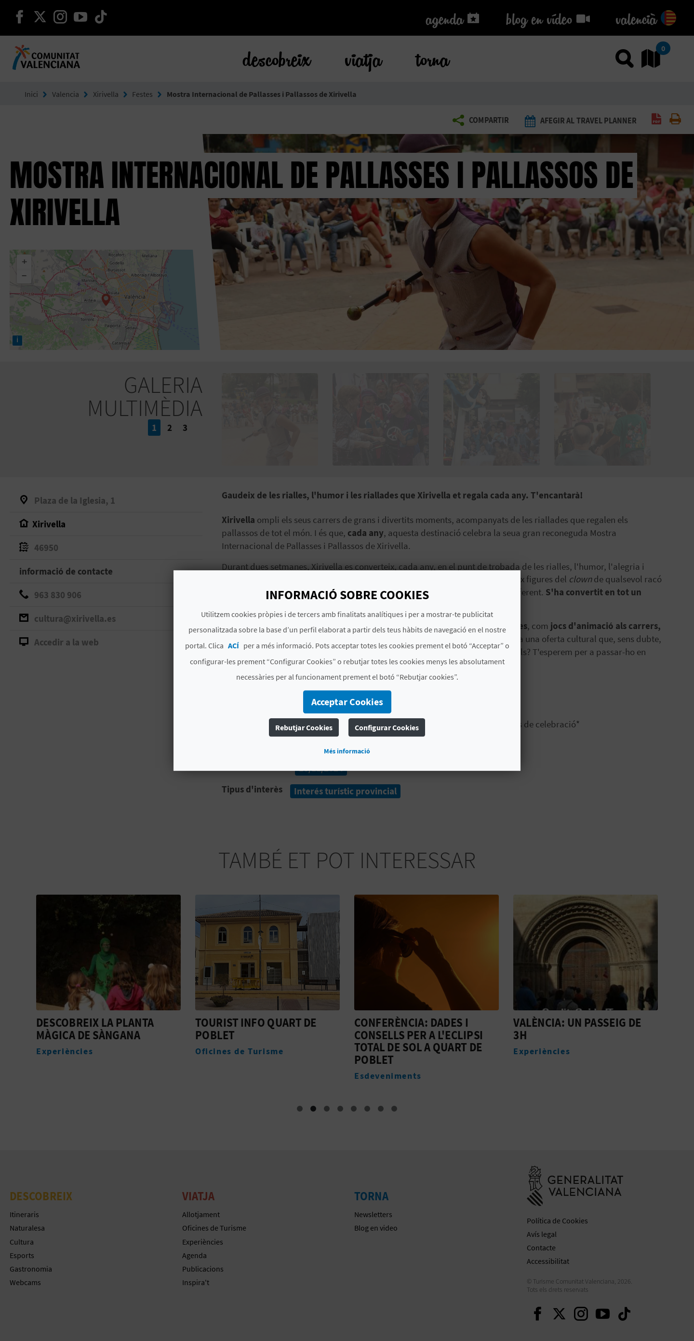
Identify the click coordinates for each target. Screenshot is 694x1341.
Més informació (347, 751)
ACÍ (233, 645)
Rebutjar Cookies (304, 727)
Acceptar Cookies (347, 702)
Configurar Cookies (387, 727)
